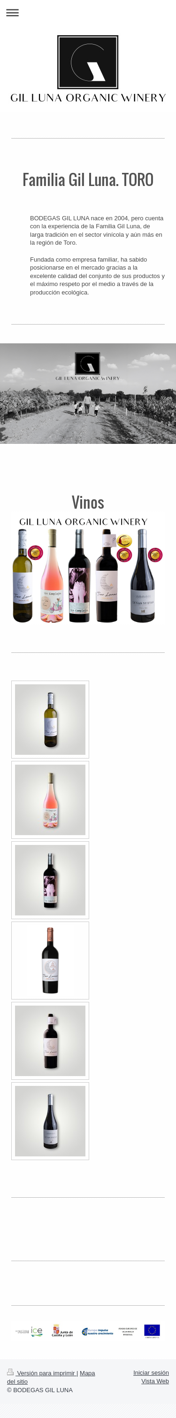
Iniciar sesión (151, 1372)
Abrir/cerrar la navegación (88, 12)
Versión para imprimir (42, 1373)
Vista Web (155, 1381)
